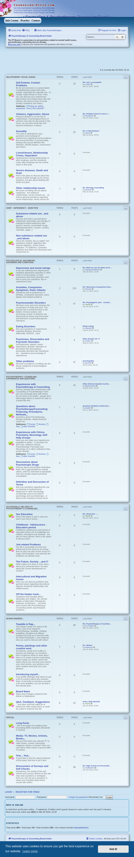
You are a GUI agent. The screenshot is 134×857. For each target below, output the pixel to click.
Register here (14, 44)
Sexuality (21, 131)
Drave (87, 133)
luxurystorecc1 (81, 827)
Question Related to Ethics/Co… (96, 406)
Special (10, 718)
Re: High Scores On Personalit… (97, 766)
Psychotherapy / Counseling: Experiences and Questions (21, 378)
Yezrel (87, 304)
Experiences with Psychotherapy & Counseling (33, 385)
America (40, 424)
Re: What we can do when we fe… (97, 268)
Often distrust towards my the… (96, 384)
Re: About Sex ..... (90, 514)
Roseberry (89, 116)
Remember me (97, 797)
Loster (87, 84)
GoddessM (89, 768)
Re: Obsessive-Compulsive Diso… (97, 287)
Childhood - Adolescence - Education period (31, 526)
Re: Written (87, 645)
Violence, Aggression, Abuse (32, 114)
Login (8, 792)
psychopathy (88, 361)
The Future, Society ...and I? (32, 561)
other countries (28, 426)
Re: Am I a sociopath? (92, 82)
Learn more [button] (30, 851)
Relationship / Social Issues (20, 77)
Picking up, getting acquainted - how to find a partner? (30, 107)
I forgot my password (78, 797)
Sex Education (24, 514)
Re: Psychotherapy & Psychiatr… (97, 624)
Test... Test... (23, 755)
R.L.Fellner (89, 626)
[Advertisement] (48, 58)
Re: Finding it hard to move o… (96, 114)
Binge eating (88, 326)
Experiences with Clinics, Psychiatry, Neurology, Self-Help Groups (32, 435)
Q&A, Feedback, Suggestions (33, 702)
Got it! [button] (113, 849)
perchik (88, 363)
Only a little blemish (91, 702)
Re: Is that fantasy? (91, 131)
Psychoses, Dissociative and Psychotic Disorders (32, 340)
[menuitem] (25, 30)
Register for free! (28, 792)
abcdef (88, 408)
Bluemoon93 (90, 386)
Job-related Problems (28, 544)
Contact (36, 20)
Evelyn (88, 341)
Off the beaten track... (28, 594)
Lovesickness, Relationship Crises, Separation (32, 154)
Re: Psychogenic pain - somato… (97, 302)
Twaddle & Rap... (25, 624)
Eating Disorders (25, 326)
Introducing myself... (28, 674)
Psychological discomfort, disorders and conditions (20, 261)
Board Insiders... (15, 619)
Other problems (25, 361)
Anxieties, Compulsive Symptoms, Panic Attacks (31, 288)
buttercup (89, 647)
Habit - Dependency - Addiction (22, 208)
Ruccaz (88, 289)
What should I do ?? (91, 339)
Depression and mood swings (33, 268)
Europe (31, 424)
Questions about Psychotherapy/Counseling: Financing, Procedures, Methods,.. (32, 410)
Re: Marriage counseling (93, 188)
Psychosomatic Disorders (31, 302)
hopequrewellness (92, 270)
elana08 (88, 328)
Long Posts (22, 723)
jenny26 (88, 190)
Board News (23, 691)
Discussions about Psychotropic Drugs (27, 463)
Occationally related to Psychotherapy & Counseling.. (22, 508)
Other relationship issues (30, 188)
